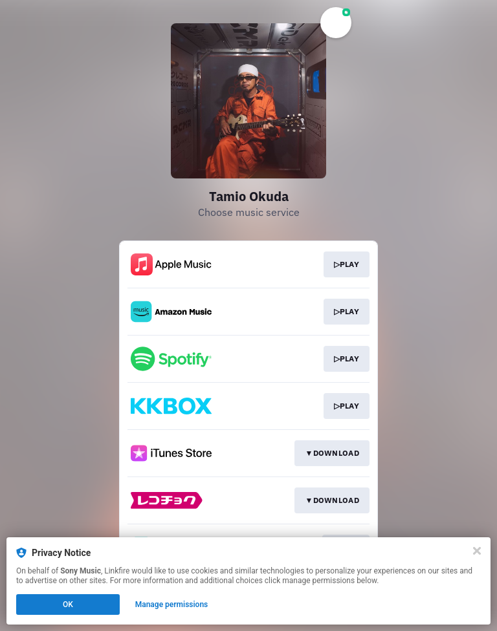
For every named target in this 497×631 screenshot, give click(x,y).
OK (68, 604)
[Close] (477, 550)
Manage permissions (171, 604)
